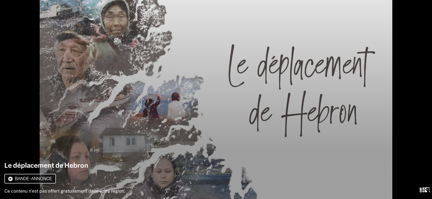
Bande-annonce (30, 178)
